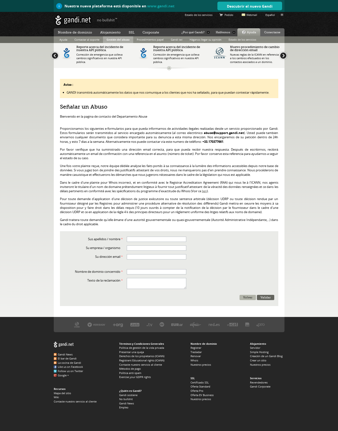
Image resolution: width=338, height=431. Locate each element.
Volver (247, 297)
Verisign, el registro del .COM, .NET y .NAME (97, 324)
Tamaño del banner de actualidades (169, 68)
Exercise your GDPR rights (135, 377)
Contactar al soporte (86, 39)
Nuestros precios (201, 364)
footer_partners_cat (232, 324)
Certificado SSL (200, 382)
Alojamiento (110, 32)
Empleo (123, 407)
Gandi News (65, 354)
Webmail (251, 15)
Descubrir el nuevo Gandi (250, 6)
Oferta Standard (200, 386)
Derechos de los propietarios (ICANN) (141, 356)
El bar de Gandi (67, 358)
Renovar (196, 356)
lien (204, 191)
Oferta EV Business (202, 395)
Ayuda (251, 32)
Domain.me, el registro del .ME (162, 324)
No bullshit (126, 399)
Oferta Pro (197, 391)
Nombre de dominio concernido (97, 271)
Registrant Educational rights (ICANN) (141, 360)
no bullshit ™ (107, 19)
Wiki (56, 397)
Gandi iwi (176, 39)
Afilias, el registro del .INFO (134, 324)
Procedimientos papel (150, 39)
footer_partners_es (214, 324)
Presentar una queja (131, 352)
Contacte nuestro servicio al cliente (75, 401)
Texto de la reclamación (103, 280)
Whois (194, 360)
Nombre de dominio (75, 32)
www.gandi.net (161, 6)
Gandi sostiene (128, 395)
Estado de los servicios (242, 39)
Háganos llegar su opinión (205, 39)
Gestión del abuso (118, 39)
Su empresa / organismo (103, 248)
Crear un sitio (258, 360)
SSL (131, 32)
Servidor (255, 348)
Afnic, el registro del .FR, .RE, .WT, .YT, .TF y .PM (195, 324)
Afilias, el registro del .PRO (260, 324)
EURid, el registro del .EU (177, 324)
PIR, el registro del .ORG (118, 324)
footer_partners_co (247, 324)
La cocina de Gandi (69, 362)
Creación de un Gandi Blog (266, 356)
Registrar (196, 348)
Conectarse (272, 32)
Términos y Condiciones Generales (141, 343)
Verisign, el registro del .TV (149, 324)
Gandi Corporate (260, 386)
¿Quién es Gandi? (130, 391)
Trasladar (196, 352)
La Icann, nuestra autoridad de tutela (76, 324)
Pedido (229, 15)
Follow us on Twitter (70, 371)
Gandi (73, 20)
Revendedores (259, 382)
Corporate (150, 32)
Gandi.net (64, 345)
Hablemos (223, 32)
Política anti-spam (130, 373)
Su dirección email (107, 256)
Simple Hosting (259, 352)
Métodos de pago (130, 368)
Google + (63, 375)
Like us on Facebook (70, 367)
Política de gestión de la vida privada (141, 348)
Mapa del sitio (62, 393)
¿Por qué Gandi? (193, 32)
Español (270, 15)
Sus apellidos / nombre (104, 239)
